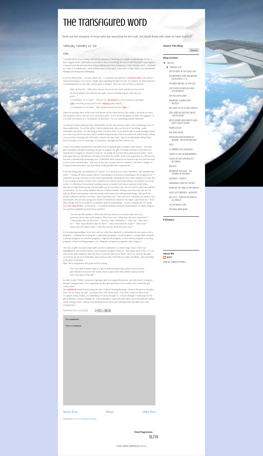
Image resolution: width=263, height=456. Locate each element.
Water (169, 257)
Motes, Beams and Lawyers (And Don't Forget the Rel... (183, 122)
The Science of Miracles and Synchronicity (181, 90)
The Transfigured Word (105, 22)
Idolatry (173, 166)
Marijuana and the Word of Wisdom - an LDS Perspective (182, 138)
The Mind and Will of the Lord (182, 83)
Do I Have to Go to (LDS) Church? (183, 108)
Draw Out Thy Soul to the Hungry (184, 188)
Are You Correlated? (178, 96)
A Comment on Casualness (181, 149)
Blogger (143, 446)
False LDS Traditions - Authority (183, 192)
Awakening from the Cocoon (182, 183)
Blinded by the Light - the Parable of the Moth (180, 172)
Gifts (171, 144)
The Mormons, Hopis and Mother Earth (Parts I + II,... (183, 77)
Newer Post (70, 412)
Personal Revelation (178, 209)
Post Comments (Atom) (86, 419)
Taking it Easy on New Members (183, 154)
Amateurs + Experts (177, 178)
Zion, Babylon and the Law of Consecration (182, 114)
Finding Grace (175, 128)
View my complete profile (174, 262)
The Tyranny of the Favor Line (182, 71)
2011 (168, 63)
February (174, 67)
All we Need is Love (177, 204)
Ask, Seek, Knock (176, 132)
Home (110, 412)
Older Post (148, 412)
